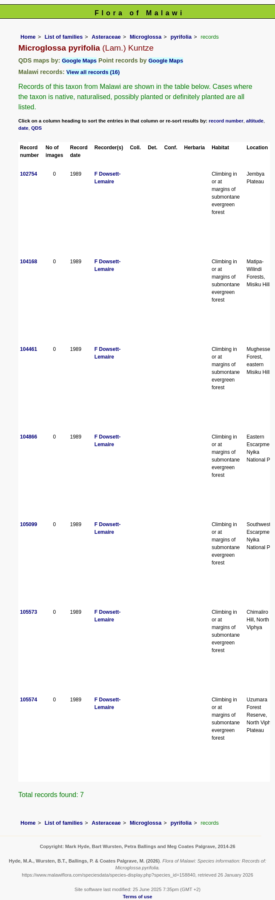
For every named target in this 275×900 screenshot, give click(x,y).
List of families (64, 37)
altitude (255, 120)
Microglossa (146, 37)
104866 (28, 437)
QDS (36, 128)
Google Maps (79, 60)
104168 (28, 262)
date (23, 128)
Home (28, 37)
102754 (28, 174)
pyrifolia (181, 37)
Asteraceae (106, 37)
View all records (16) (93, 72)
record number (226, 120)
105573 (28, 612)
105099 (28, 524)
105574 (28, 700)
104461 (28, 349)
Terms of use (137, 896)
